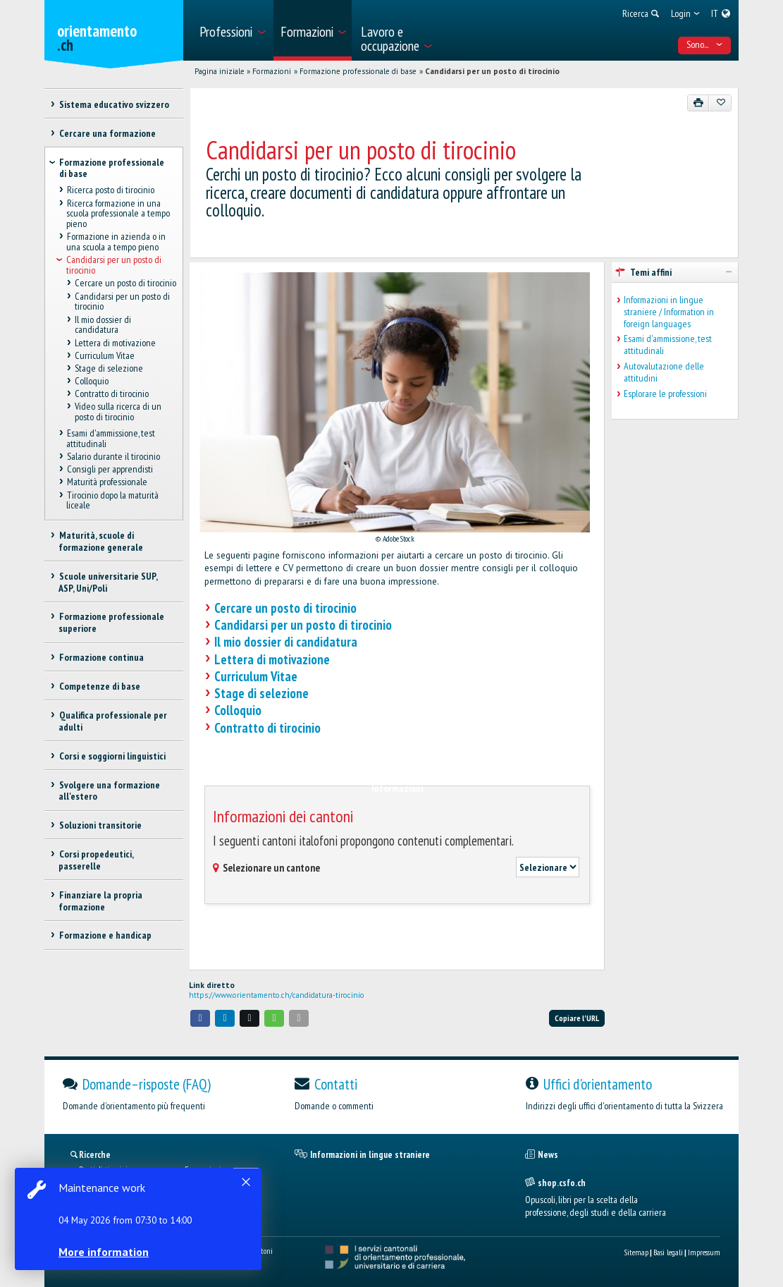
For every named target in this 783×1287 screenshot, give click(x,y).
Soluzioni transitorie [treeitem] (99, 825)
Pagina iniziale (220, 71)
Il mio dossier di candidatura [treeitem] (103, 324)
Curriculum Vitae (255, 676)
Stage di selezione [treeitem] (109, 368)
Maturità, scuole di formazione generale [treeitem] (100, 541)
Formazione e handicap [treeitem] (104, 935)
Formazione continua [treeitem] (100, 657)
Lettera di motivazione (272, 659)
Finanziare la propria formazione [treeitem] (100, 901)
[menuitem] (231, 30)
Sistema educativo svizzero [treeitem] (113, 104)
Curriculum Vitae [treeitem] (105, 355)
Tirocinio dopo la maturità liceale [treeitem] (112, 500)
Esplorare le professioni (665, 394)
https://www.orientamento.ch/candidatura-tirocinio (276, 995)
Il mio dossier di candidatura (285, 641)
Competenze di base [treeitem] (99, 686)
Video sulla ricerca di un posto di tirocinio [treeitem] (118, 412)
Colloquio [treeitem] (92, 380)
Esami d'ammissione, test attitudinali (668, 345)
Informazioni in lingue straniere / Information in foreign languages (669, 311)
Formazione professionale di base (358, 71)
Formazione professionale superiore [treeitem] (111, 622)
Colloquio (237, 710)
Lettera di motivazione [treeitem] (115, 342)
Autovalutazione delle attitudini (664, 372)
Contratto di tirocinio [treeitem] (112, 394)
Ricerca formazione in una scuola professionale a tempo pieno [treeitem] (118, 213)
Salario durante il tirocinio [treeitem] (112, 456)
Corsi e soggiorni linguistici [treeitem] (111, 756)
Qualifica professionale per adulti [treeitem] (112, 721)
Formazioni (271, 71)
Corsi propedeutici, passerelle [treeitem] (95, 860)
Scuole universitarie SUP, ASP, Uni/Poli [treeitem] (107, 582)
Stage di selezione (261, 693)
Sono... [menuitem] (704, 44)
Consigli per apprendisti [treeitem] (109, 469)
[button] (200, 1018)
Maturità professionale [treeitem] (106, 482)
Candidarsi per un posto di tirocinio (492, 71)
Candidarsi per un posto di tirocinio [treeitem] (113, 265)
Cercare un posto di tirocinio (285, 607)
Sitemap (636, 1252)
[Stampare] (699, 103)
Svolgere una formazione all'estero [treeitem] (108, 791)
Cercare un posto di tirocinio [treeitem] (125, 283)
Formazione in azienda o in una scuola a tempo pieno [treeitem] (115, 242)
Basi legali (668, 1252)
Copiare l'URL (577, 1018)
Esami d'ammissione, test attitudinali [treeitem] (110, 438)
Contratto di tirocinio (267, 727)
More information (106, 1252)
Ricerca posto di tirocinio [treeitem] (110, 190)
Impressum (704, 1252)
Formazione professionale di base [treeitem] (111, 168)
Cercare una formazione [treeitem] (106, 133)
